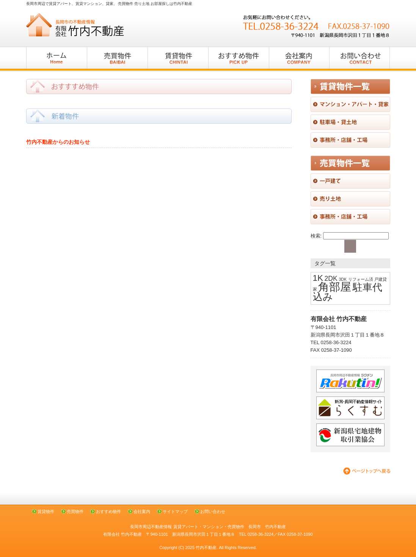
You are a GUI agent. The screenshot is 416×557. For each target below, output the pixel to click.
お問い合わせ (212, 511)
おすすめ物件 (108, 511)
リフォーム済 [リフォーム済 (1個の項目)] (360, 279)
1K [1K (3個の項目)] (318, 278)
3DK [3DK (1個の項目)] (343, 279)
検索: (316, 236)
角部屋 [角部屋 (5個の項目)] (334, 286)
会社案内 (141, 511)
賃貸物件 (46, 511)
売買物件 (75, 511)
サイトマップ (175, 511)
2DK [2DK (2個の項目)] (330, 278)
